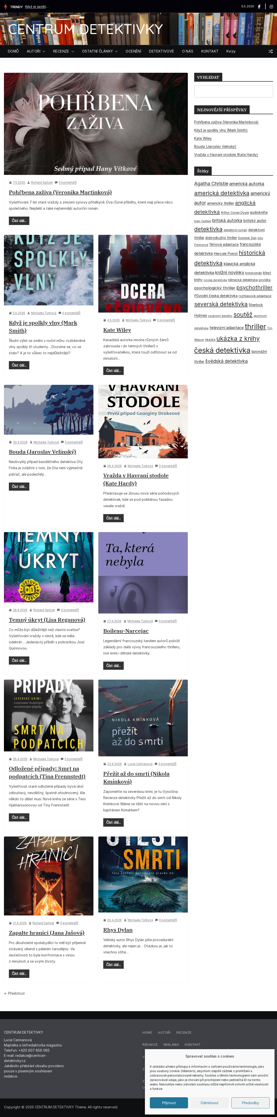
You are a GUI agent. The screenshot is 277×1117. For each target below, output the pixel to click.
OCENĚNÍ (133, 51)
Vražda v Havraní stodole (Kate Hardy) (226, 154)
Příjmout (169, 1102)
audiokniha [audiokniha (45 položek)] (259, 212)
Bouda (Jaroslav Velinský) (42, 451)
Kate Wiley (117, 329)
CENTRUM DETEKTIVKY (85, 28)
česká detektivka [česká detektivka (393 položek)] (222, 350)
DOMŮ (13, 51)
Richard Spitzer (42, 182)
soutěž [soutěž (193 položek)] (243, 314)
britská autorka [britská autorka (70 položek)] (227, 220)
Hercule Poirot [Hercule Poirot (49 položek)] (226, 253)
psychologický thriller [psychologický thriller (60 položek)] (214, 287)
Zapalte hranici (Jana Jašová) (47, 932)
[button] (42, 51)
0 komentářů (66, 182)
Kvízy (231, 51)
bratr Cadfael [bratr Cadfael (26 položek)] (202, 221)
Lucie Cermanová (140, 764)
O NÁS (187, 51)
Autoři (164, 1032)
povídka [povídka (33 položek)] (265, 280)
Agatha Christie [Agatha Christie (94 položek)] (211, 183)
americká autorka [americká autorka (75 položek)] (246, 183)
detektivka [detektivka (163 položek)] (208, 229)
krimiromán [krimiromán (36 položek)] (253, 273)
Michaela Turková (43, 313)
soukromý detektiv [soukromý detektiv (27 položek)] (220, 315)
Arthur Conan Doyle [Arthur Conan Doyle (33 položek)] (235, 212)
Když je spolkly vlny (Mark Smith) (37, 6)
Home (147, 1032)
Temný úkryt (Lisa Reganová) (47, 619)
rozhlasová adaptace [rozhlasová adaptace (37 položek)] (255, 296)
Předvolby (250, 1102)
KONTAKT (210, 51)
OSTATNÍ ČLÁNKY (97, 51)
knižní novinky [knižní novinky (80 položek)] (229, 272)
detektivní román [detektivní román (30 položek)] (235, 230)
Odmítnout (210, 1102)
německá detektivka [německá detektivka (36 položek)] (243, 280)
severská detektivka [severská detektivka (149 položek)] (221, 304)
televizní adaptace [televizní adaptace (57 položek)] (226, 327)
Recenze (183, 1032)
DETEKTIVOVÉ (161, 51)
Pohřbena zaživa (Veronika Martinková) (60, 192)
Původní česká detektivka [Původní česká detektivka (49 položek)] (216, 295)
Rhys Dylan (118, 929)
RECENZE (61, 51)
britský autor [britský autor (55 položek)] (254, 220)
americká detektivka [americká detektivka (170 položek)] (221, 193)
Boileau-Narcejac (126, 630)
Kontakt (193, 1044)
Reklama (171, 1044)
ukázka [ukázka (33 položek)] (210, 339)
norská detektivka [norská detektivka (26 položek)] (215, 280)
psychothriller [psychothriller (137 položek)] (254, 287)
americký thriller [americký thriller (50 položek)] (220, 203)
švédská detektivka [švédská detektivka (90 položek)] (226, 361)
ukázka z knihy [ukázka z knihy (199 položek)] (238, 338)
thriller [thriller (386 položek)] (255, 326)
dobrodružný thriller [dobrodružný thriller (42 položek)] (221, 238)
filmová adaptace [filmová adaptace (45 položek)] (224, 244)
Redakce (150, 1044)
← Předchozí (14, 993)
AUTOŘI (33, 51)
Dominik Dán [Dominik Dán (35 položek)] (247, 238)
